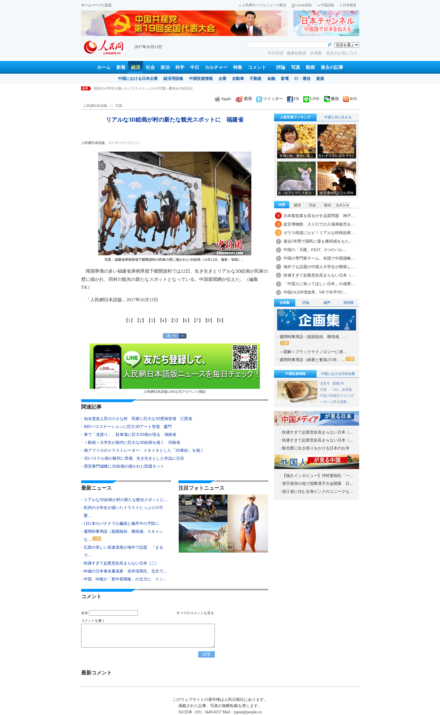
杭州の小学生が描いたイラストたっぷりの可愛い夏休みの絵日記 (143, 88)
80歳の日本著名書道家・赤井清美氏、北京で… (125, 571)
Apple (223, 99)
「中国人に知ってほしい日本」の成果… (319, 284)
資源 (320, 79)
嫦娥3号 (338, 383)
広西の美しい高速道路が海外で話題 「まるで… (123, 551)
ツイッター (269, 99)
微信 (331, 99)
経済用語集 (173, 79)
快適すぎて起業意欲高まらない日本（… (319, 275)
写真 (295, 67)
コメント (257, 67)
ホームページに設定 (96, 5)
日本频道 (348, 5)
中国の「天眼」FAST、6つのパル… (314, 250)
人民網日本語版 (95, 106)
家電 (285, 79)
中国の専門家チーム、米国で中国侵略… (319, 258)
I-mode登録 (302, 5)
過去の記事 (332, 67)
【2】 (140, 320)
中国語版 (326, 5)
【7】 (197, 320)
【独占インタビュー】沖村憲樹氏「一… (317, 476)
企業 (222, 79)
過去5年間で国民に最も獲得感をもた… (318, 241)
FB (293, 99)
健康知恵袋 (297, 53)
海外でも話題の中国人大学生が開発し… (319, 267)
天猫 (323, 390)
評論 (280, 67)
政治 (165, 67)
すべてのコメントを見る (195, 613)
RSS (350, 99)
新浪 (243, 99)
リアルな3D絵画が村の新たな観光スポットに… (126, 500)
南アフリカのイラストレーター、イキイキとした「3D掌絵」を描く (144, 450)
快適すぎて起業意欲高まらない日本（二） (121, 563)
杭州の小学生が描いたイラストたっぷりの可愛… (123, 512)
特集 (237, 67)
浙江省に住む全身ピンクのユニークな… (317, 491)
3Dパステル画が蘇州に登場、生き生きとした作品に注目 (134, 458)
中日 (194, 67)
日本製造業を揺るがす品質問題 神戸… (319, 216)
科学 (179, 67)
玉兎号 (325, 383)
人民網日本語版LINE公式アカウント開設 (175, 368)
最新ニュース (96, 488)
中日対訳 (276, 53)
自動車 (238, 79)
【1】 (129, 320)
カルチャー (216, 67)
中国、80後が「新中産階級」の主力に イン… (125, 579)
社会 (150, 67)
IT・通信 (302, 79)
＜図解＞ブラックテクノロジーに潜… (313, 352)
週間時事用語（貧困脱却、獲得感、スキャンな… (123, 535)
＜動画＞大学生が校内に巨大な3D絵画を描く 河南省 (132, 442)
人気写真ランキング (295, 117)
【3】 (152, 320)
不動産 (256, 79)
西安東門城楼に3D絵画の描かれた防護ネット (124, 466)
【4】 (163, 320)
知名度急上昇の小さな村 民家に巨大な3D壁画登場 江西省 (138, 419)
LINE (311, 99)
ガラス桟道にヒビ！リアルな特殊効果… (319, 233)
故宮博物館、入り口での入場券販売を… (319, 224)
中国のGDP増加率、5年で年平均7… (315, 292)
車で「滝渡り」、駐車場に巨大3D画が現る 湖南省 (130, 434)
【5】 (174, 320)
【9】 (220, 320)
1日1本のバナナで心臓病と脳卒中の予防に (121, 523)
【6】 (186, 320)
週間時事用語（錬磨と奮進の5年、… (316, 359)
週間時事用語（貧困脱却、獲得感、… (313, 340)
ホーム (104, 67)
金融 (271, 79)
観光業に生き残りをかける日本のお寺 (316, 448)
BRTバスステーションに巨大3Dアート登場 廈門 (128, 427)
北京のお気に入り (342, 53)
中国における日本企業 (138, 79)
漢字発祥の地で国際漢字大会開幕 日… (317, 483)
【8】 (208, 320)
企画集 (316, 53)
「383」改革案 (341, 390)
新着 (120, 67)
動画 (310, 67)
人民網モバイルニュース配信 (262, 5)
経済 (135, 67)
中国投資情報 (201, 79)
